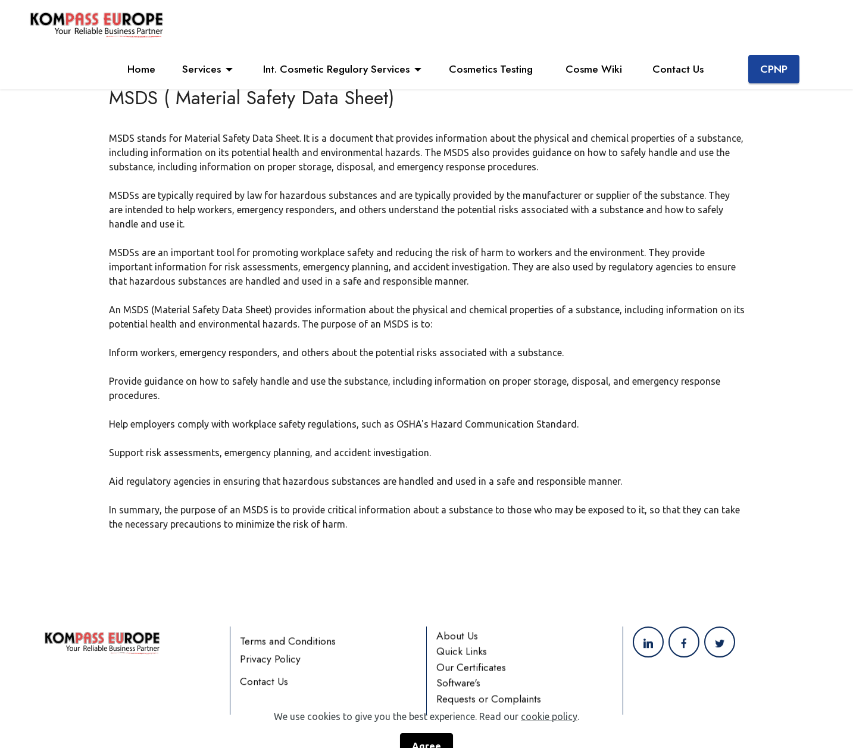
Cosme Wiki (595, 69)
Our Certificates (471, 677)
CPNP (774, 69)
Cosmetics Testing (494, 69)
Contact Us (681, 69)
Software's (458, 692)
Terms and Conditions (288, 651)
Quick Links (461, 661)
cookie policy (549, 731)
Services (201, 69)
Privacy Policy (270, 669)
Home (141, 69)
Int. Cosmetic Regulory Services (335, 69)
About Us (457, 645)
